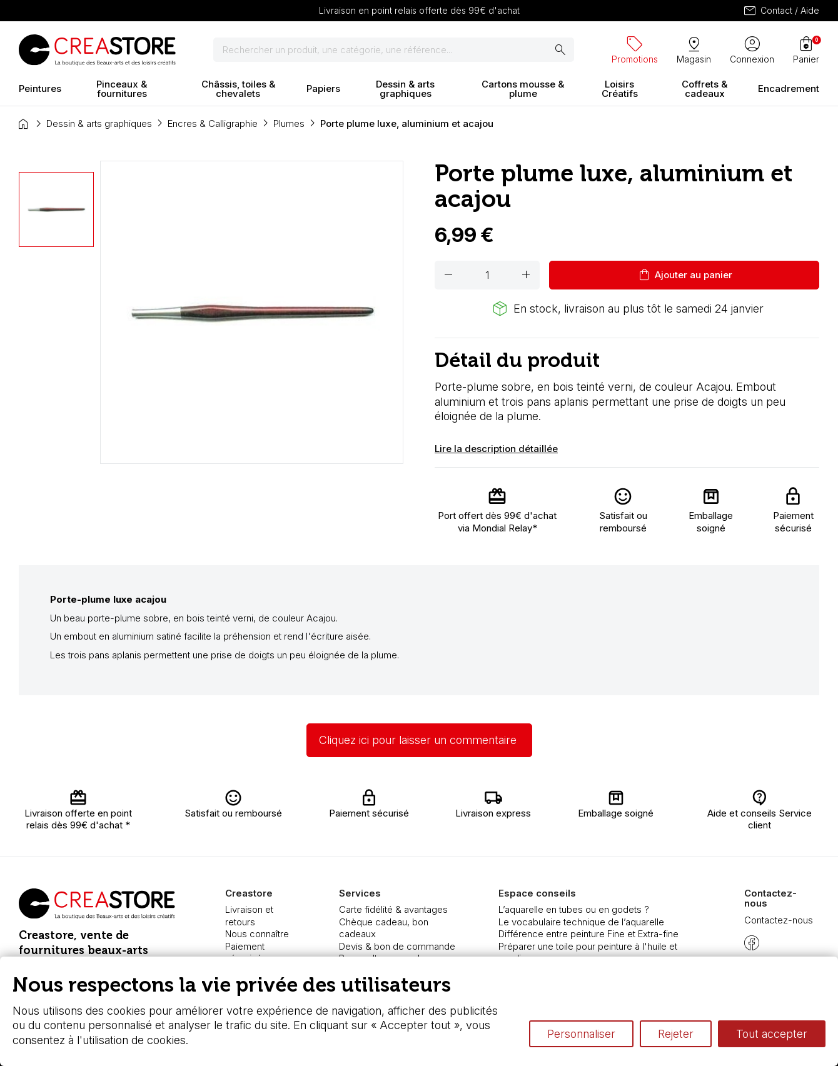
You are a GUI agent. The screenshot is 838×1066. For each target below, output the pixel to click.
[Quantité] (487, 275)
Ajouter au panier (684, 275)
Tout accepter (771, 1033)
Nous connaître (257, 934)
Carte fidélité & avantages (393, 909)
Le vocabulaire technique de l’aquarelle (581, 922)
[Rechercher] (393, 50)
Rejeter (676, 1033)
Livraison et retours (249, 915)
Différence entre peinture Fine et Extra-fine (588, 934)
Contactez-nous (778, 920)
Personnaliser (581, 1033)
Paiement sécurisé (245, 952)
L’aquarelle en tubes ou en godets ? (573, 909)
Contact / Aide (780, 10)
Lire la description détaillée (496, 449)
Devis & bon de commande (397, 946)
